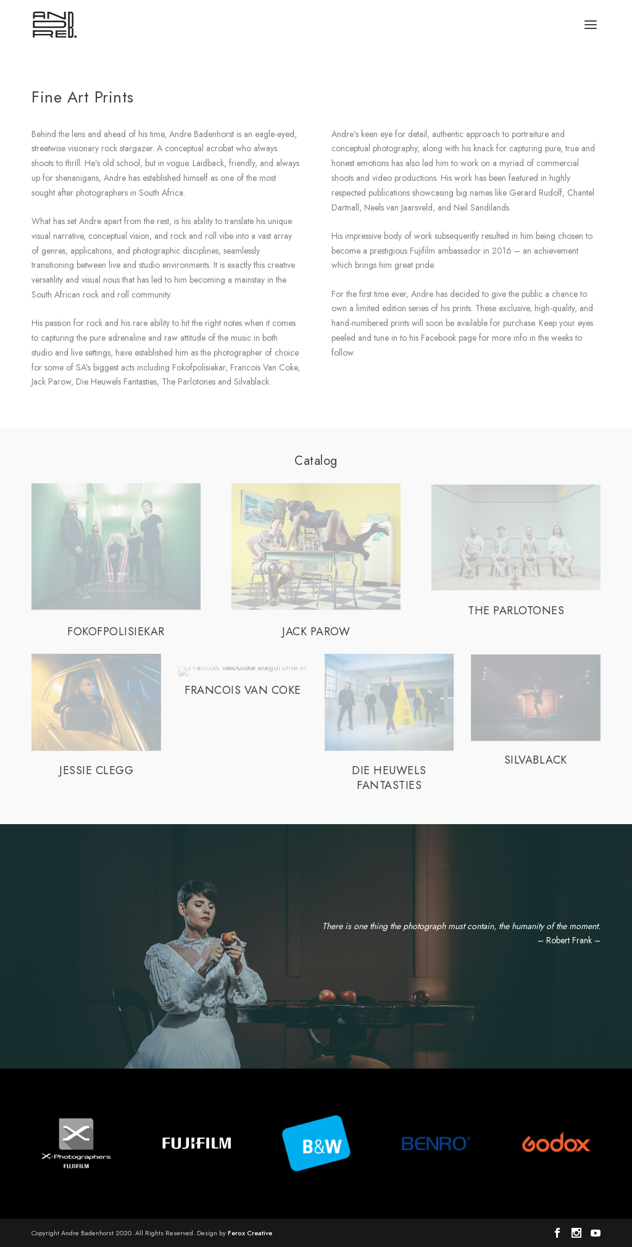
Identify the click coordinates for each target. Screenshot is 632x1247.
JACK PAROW (316, 632)
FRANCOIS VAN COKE (243, 690)
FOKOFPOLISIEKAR (116, 632)
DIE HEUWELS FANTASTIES (389, 777)
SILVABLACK (535, 760)
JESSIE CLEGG (96, 770)
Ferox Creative (250, 1233)
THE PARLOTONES (516, 611)
